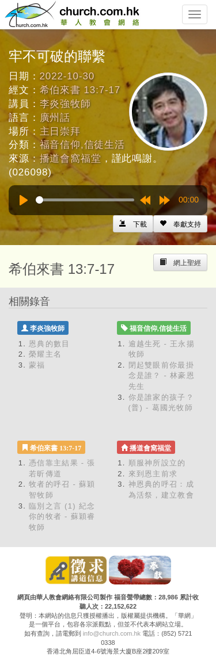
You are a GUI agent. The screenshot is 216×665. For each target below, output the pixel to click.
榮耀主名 (45, 354)
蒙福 (37, 365)
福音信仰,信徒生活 (82, 144)
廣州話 (55, 117)
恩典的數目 (49, 343)
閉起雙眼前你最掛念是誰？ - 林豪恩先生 (161, 376)
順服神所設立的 (157, 462)
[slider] (85, 199)
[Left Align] (180, 223)
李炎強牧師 (65, 103)
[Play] (23, 200)
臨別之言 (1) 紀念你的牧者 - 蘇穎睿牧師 (62, 517)
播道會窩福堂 (70, 158)
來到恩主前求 (153, 473)
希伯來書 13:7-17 (80, 90)
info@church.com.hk (112, 633)
